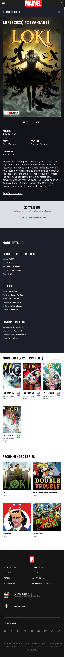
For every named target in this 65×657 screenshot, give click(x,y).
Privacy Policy (18, 644)
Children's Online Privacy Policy (16, 647)
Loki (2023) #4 (8, 393)
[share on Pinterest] (45, 631)
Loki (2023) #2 (48, 393)
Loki (4, 492)
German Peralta (39, 144)
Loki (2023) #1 (8, 435)
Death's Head (38, 533)
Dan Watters (9, 144)
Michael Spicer (15, 302)
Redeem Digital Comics (42, 583)
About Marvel (10, 567)
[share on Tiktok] (58, 631)
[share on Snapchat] (38, 631)
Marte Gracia (21, 334)
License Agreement (36, 647)
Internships (9, 583)
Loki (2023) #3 (28, 393)
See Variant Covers (13, 193)
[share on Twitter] (12, 631)
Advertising (37, 567)
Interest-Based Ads (52, 647)
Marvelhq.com (38, 578)
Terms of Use (6, 644)
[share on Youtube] (32, 631)
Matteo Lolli (9, 154)
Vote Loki (7, 533)
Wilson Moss (13, 310)
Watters (5, 396)
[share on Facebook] (5, 631)
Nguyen (5, 398)
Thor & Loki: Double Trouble (45, 492)
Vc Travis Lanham (16, 306)
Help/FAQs (8, 573)
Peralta (11, 396)
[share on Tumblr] (25, 631)
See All (56, 358)
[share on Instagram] (18, 631)
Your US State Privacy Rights (35, 644)
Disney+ (35, 573)
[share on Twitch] (52, 631)
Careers (8, 578)
